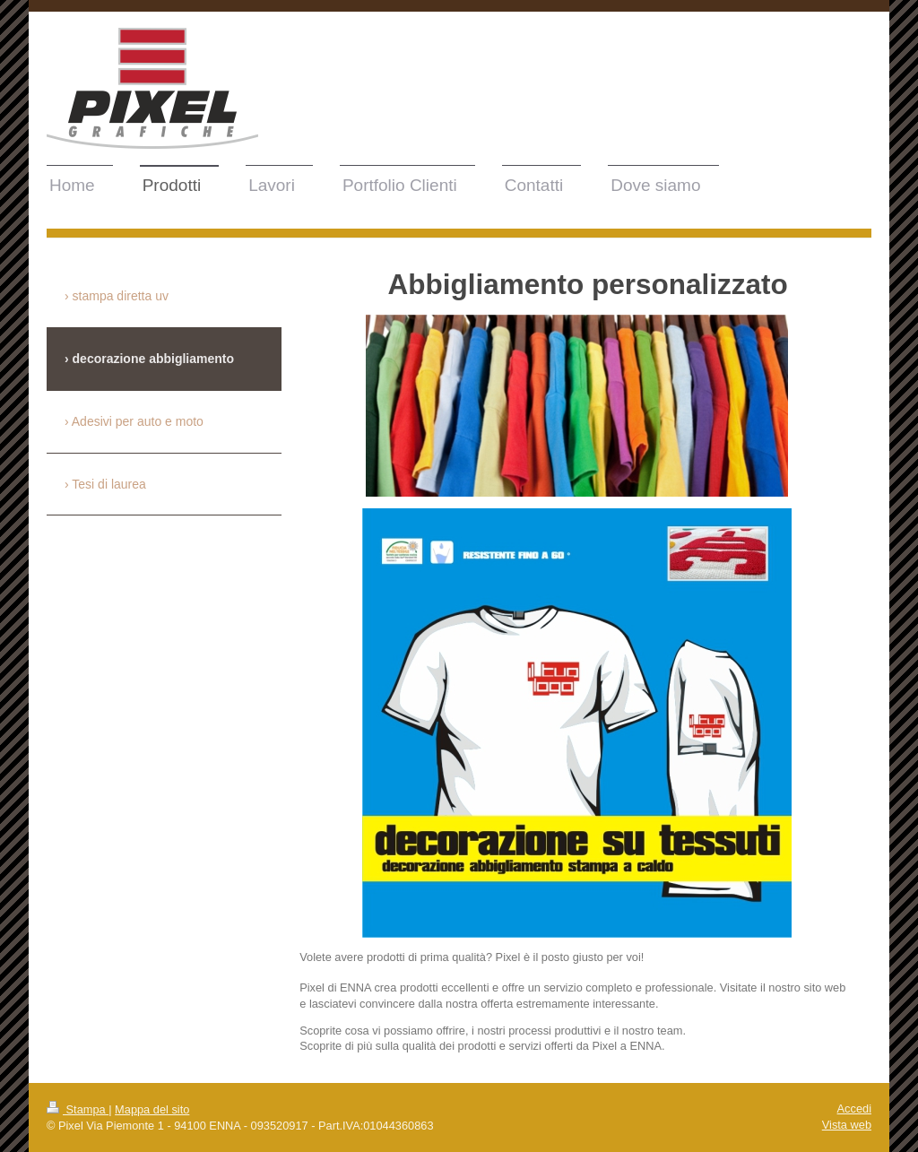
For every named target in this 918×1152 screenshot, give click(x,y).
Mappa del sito (152, 1109)
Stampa (77, 1109)
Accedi (854, 1108)
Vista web (846, 1124)
